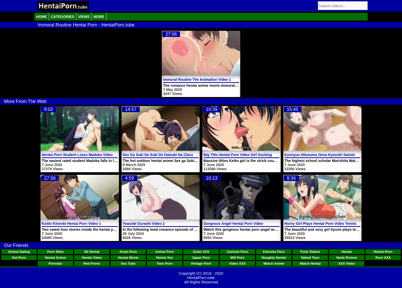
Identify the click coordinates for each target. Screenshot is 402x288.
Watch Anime (273, 263)
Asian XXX (201, 252)
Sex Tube (128, 263)
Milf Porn (237, 258)
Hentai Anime (55, 258)
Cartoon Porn (237, 252)
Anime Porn (164, 252)
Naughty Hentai (274, 258)
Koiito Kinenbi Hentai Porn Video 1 (71, 224)
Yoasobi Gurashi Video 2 (144, 224)
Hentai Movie (128, 258)
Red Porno (91, 263)
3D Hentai (91, 252)
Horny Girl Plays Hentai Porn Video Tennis (321, 224)
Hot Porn (19, 258)
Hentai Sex (164, 258)
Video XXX (237, 263)
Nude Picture (346, 258)
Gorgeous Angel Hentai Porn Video (233, 224)
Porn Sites (55, 252)
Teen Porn (165, 263)
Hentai (346, 252)
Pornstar (55, 263)
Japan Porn (201, 258)
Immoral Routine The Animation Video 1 (197, 80)
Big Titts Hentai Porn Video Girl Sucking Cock (243, 155)
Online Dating (19, 252)
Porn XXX (382, 258)
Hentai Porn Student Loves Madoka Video (77, 155)
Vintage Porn (201, 263)
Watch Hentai (310, 263)
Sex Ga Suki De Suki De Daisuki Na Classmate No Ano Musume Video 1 (184, 155)
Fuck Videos (310, 252)
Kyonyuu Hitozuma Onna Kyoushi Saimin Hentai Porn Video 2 (337, 155)
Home (41, 17)
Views (84, 17)
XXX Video (346, 263)
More (99, 17)
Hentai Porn (383, 252)
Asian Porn (128, 252)
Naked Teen (310, 258)
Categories (62, 17)
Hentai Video (92, 258)
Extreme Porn (274, 252)
